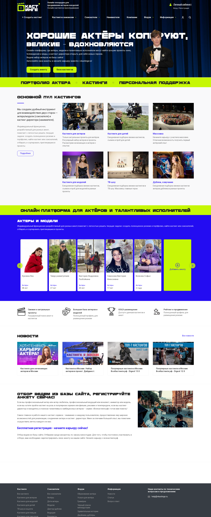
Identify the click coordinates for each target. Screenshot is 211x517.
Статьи (111, 498)
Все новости (188, 335)
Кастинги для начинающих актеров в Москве (33, 369)
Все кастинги (23, 494)
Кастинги (22, 489)
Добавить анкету (178, 269)
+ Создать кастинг (32, 17)
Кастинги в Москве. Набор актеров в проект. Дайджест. (80, 369)
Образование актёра (87, 494)
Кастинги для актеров (27, 498)
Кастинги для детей (26, 505)
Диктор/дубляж (54, 509)
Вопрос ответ (113, 501)
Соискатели (92, 17)
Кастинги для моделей (27, 501)
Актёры (50, 498)
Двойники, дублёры (86, 515)
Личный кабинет (182, 5)
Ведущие (51, 513)
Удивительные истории (88, 511)
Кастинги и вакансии (64, 17)
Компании (132, 17)
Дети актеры (53, 501)
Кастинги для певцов (26, 513)
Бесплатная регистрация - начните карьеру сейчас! (52, 428)
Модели (50, 505)
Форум (149, 17)
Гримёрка (82, 501)
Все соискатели (54, 494)
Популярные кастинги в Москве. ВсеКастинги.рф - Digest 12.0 (172, 369)
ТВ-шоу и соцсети (25, 509)
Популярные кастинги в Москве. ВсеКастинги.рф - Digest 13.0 (127, 369)
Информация (168, 17)
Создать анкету (38, 69)
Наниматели (113, 17)
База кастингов (65, 69)
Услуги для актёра (86, 498)
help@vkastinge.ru (160, 496)
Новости (111, 494)
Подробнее (25, 153)
